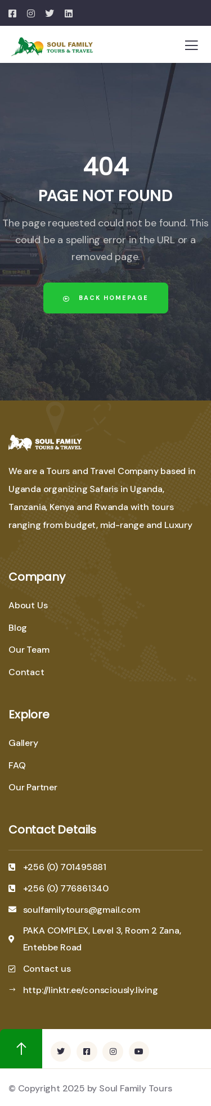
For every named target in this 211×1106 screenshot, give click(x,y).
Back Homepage (106, 298)
